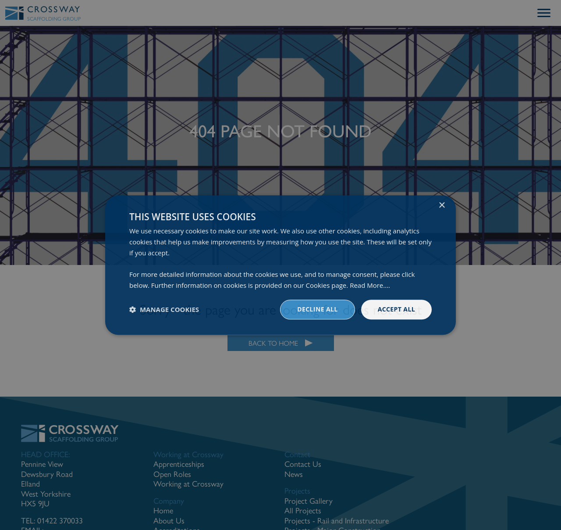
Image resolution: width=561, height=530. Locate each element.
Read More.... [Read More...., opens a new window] (370, 285)
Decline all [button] (317, 309)
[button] (164, 309)
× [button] (441, 205)
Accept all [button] (396, 309)
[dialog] (280, 265)
